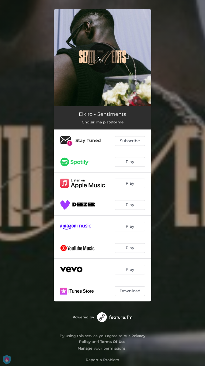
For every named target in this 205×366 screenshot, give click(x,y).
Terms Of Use (113, 341)
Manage (85, 348)
